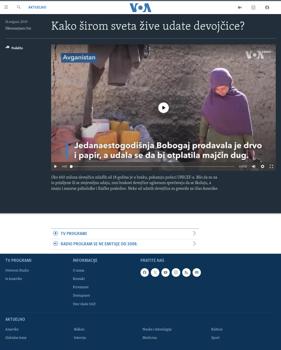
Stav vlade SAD (84, 304)
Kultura (217, 329)
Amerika (12, 329)
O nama (78, 270)
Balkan (79, 329)
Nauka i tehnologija (157, 329)
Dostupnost (81, 295)
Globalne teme (16, 337)
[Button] (14, 48)
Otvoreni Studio (17, 270)
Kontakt (79, 279)
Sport (215, 337)
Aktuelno (37, 7)
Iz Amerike (13, 279)
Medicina (149, 337)
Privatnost (80, 287)
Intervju (80, 337)
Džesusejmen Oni (18, 28)
